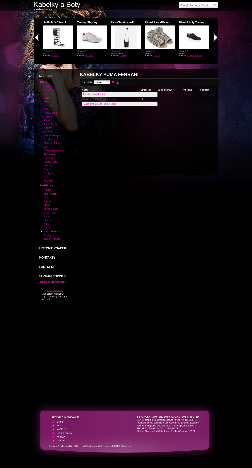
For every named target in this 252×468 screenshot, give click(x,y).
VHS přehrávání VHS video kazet (98, 446)
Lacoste (123, 56)
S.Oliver (55, 56)
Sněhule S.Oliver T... (55, 22)
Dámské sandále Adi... (158, 22)
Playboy (89, 56)
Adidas (156, 56)
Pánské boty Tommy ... (193, 22)
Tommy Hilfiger (194, 56)
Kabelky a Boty (66, 446)
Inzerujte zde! (55, 290)
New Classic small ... (124, 22)
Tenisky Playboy (87, 22)
